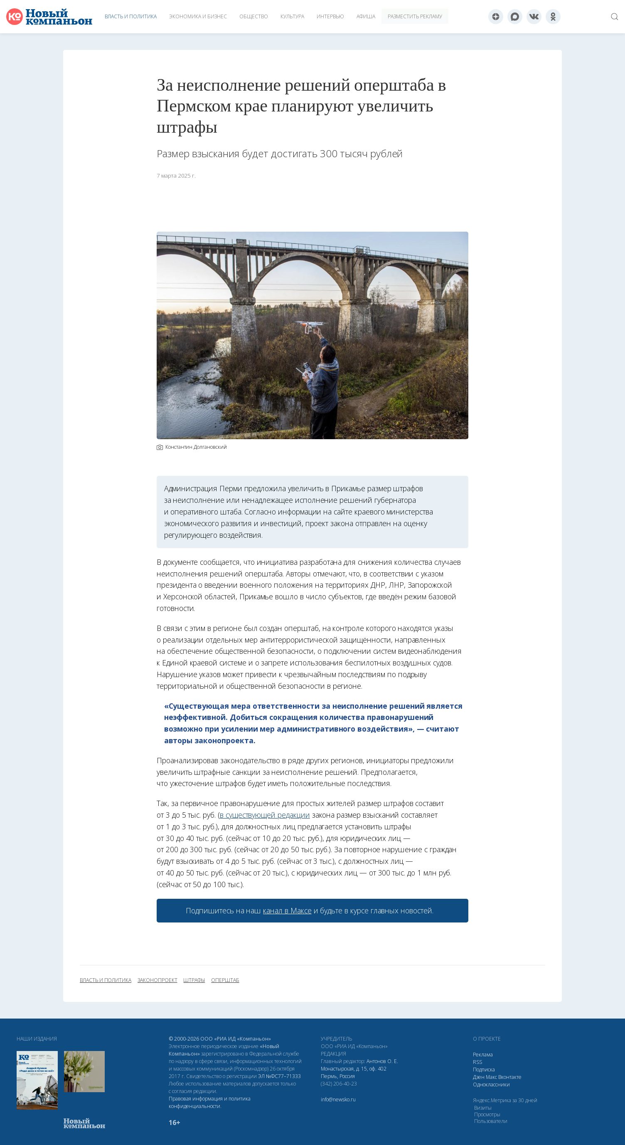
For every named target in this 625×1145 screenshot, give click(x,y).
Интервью (330, 16)
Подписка (484, 1069)
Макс (491, 1077)
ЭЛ (279, 1076)
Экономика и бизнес (198, 16)
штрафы (194, 980)
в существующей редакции (265, 815)
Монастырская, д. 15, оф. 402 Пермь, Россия (353, 1072)
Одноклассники (491, 1084)
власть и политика (105, 980)
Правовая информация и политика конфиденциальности (210, 1102)
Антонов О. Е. (382, 1061)
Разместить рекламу (415, 16)
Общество (253, 16)
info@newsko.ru (338, 1099)
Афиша (366, 16)
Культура (292, 16)
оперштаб (225, 980)
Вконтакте (510, 1077)
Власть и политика (131, 16)
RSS (477, 1062)
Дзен (479, 1077)
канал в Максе (287, 910)
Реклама (483, 1054)
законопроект (157, 980)
